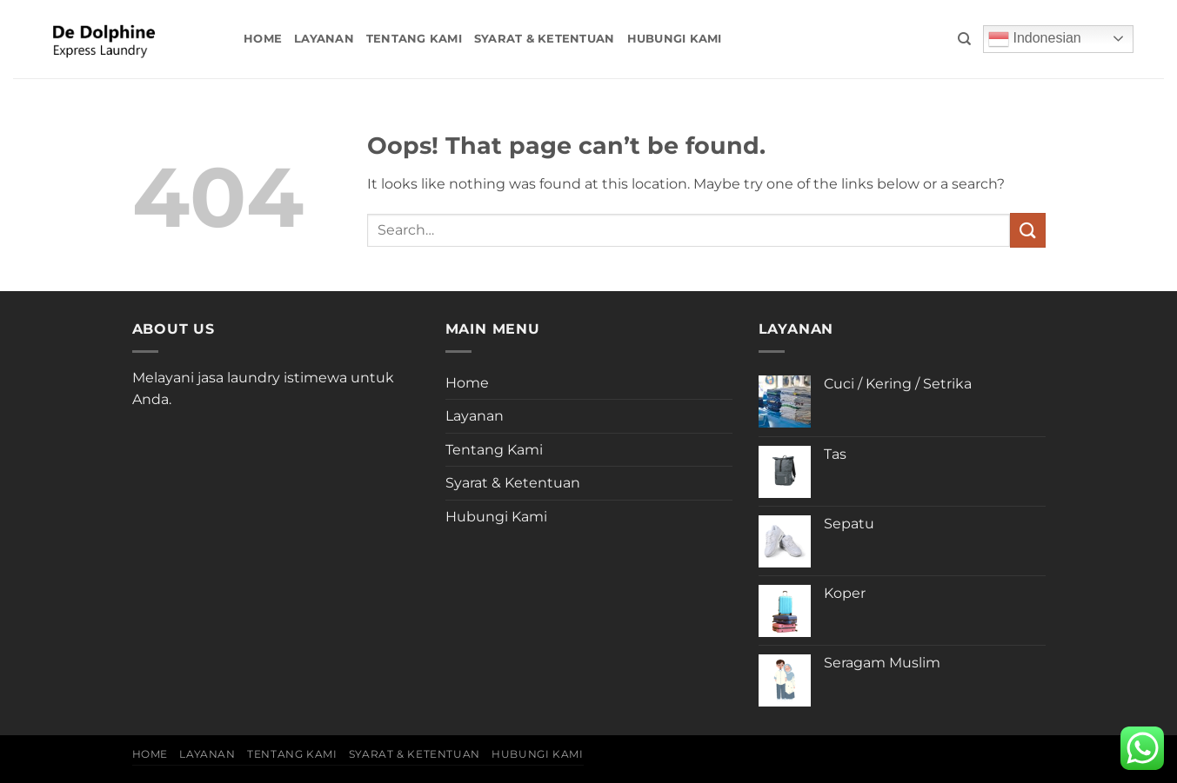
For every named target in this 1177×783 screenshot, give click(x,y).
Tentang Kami (414, 38)
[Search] (964, 39)
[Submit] (1027, 230)
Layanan (324, 38)
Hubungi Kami (674, 38)
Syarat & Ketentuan (544, 38)
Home (263, 38)
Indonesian (1034, 39)
